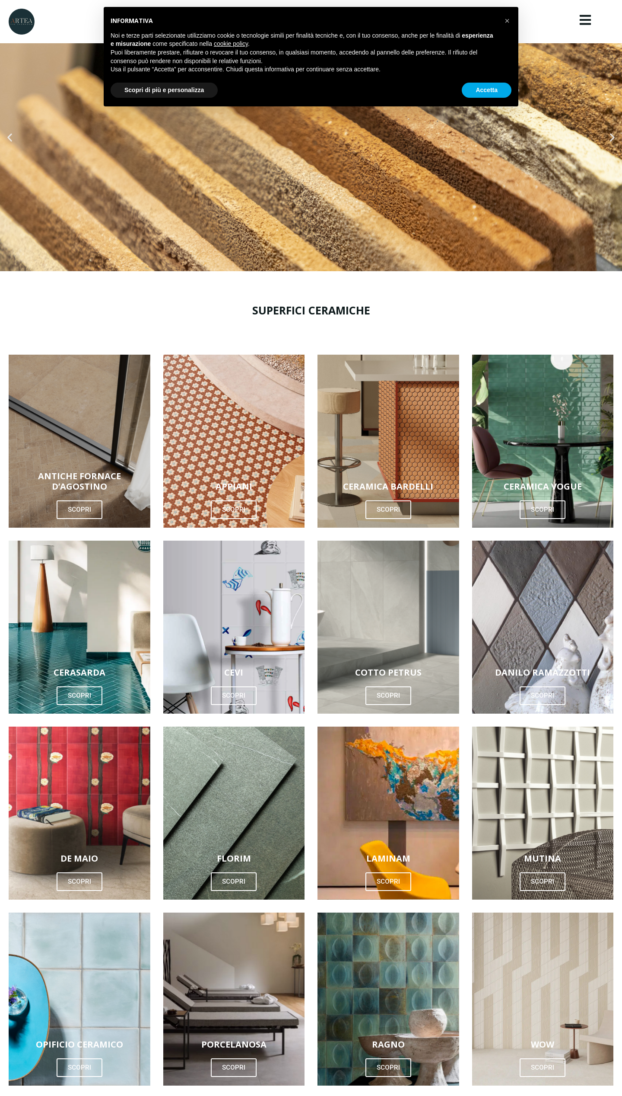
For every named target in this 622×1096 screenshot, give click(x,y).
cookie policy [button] (231, 43)
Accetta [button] (487, 90)
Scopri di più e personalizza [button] (164, 90)
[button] (9, 137)
